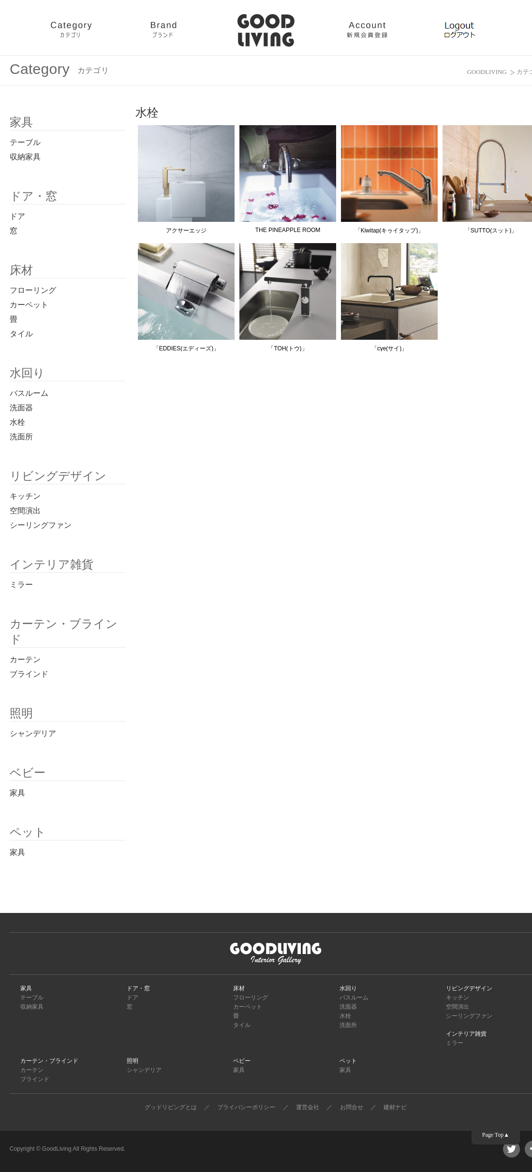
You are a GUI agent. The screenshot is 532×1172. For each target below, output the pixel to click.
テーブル (25, 142)
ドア (17, 216)
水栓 (17, 422)
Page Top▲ (495, 1134)
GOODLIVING (486, 71)
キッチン (25, 496)
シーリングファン (41, 525)
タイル (21, 334)
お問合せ (351, 1107)
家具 (17, 793)
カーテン (25, 659)
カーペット (29, 305)
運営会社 (307, 1107)
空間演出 (25, 510)
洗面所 (21, 437)
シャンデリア (33, 733)
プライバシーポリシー (246, 1107)
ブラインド (29, 674)
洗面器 (21, 408)
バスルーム (29, 393)
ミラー (21, 584)
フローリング (33, 290)
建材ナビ (395, 1107)
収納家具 (25, 157)
